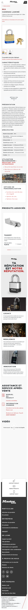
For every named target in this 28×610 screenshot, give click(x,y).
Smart (5, 531)
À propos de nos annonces (7, 604)
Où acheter (5, 515)
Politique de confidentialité (7, 599)
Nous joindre (5, 552)
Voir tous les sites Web (8, 593)
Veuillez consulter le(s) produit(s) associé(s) (12, 59)
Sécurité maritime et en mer (14, 167)
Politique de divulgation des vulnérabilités (10, 603)
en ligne (6, 535)
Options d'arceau (12, 199)
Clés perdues (6, 541)
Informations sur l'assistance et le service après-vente (13, 20)
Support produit (6, 539)
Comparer (19, 244)
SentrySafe (5, 590)
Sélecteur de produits (8, 512)
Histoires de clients (7, 567)
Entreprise (7, 519)
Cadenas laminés (6, 6)
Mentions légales (5, 601)
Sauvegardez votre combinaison (11, 549)
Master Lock (5, 585)
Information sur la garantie (10, 547)
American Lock (6, 588)
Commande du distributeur (10, 527)
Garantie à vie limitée (11, 400)
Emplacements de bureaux (10, 554)
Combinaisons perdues (8, 544)
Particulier (7, 509)
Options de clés (11, 196)
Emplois (4, 565)
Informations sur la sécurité (10, 562)
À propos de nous (10, 558)
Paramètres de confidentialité (8, 600)
